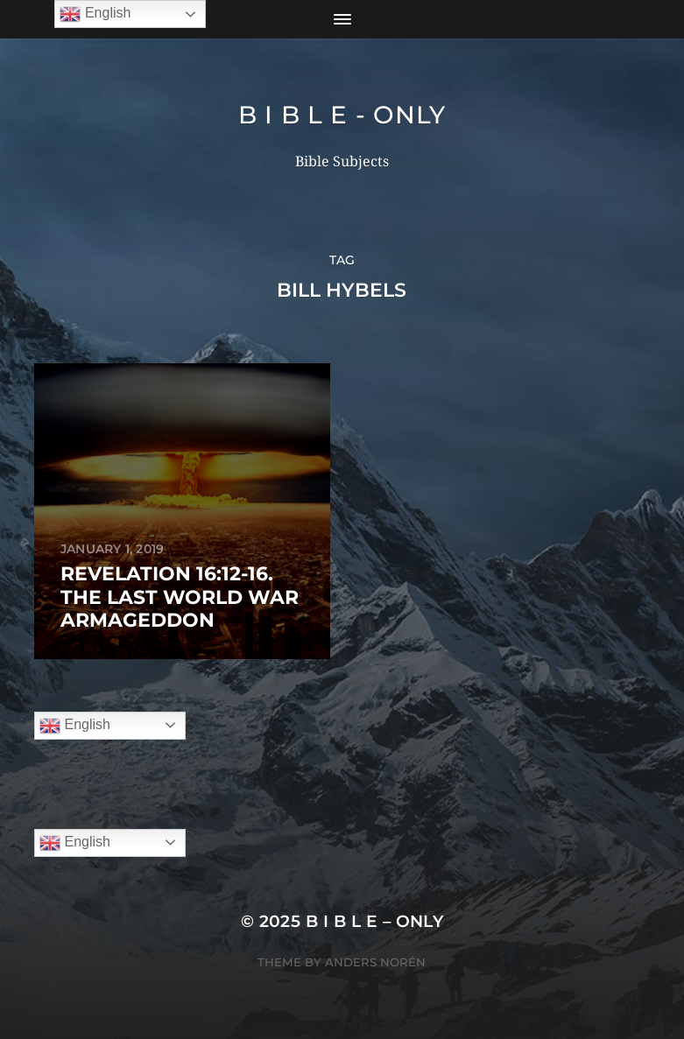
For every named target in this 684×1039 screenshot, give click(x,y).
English (74, 725)
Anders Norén (375, 962)
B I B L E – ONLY (375, 921)
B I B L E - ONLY (342, 115)
